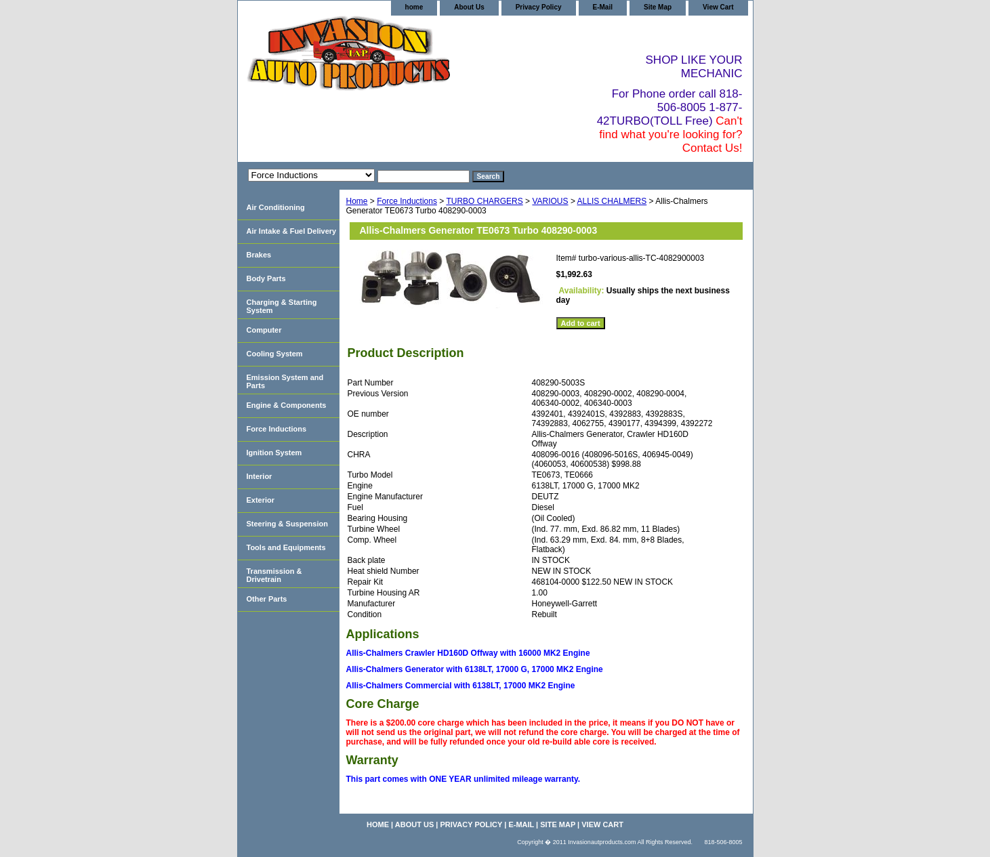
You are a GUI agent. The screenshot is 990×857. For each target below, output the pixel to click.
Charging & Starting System (282, 306)
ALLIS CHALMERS (612, 201)
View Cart (718, 7)
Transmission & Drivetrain (274, 575)
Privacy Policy (539, 7)
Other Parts (267, 599)
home (414, 7)
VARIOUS (550, 201)
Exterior (261, 500)
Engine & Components (287, 405)
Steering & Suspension (287, 524)
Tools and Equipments (286, 547)
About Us (469, 7)
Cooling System (275, 354)
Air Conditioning (276, 207)
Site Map (658, 7)
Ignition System (274, 452)
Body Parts (266, 278)
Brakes (259, 255)
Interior (259, 476)
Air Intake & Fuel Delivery (292, 231)
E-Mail (603, 7)
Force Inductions (407, 201)
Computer (264, 330)
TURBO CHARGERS (484, 201)
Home (357, 201)
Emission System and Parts (285, 381)
